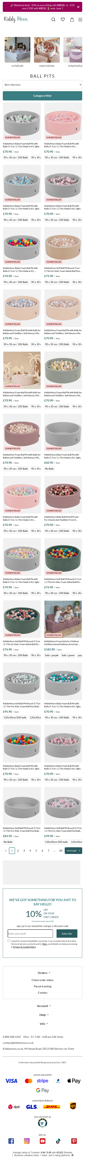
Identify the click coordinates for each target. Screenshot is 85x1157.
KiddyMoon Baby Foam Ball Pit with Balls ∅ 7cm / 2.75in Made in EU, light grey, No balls (62, 456)
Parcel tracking (42, 986)
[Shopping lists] (62, 19)
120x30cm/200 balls (15, 717)
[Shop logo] (16, 19)
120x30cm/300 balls (56, 841)
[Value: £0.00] (72, 19)
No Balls (49, 468)
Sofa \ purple (51, 655)
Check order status (42, 980)
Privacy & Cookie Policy (24, 947)
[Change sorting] (42, 84)
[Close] (78, 7)
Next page (71, 850)
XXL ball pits (17, 52)
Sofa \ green (68, 655)
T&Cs (44, 944)
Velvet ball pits (47, 52)
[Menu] (81, 19)
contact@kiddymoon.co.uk (18, 1042)
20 (60, 850)
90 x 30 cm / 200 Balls (16, 157)
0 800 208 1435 (12, 1036)
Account (42, 1006)
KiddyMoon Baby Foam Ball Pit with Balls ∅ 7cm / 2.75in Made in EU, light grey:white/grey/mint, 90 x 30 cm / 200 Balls (21, 145)
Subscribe (67, 933)
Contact (42, 992)
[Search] (53, 19)
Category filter (42, 95)
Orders (42, 972)
